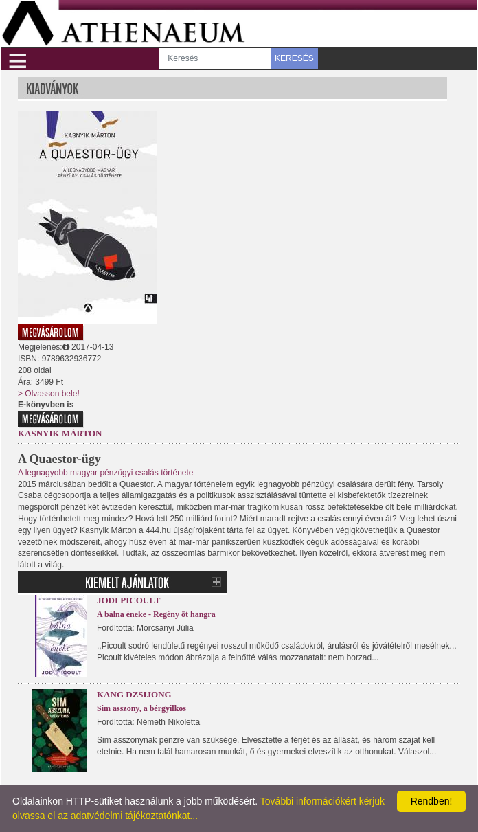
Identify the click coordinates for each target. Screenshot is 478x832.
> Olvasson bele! (49, 393)
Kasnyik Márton (60, 433)
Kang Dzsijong (134, 694)
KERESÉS (294, 58)
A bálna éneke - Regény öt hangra (156, 614)
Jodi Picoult (128, 600)
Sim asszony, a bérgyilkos (141, 708)
